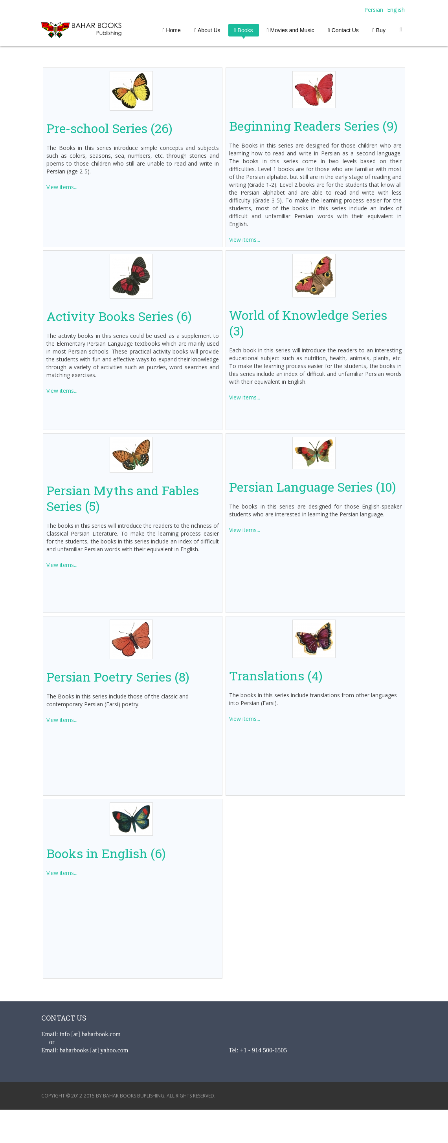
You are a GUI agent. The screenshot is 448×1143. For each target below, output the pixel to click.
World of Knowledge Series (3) (308, 322)
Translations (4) (276, 675)
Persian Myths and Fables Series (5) (122, 498)
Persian (373, 9)
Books (243, 30)
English (396, 9)
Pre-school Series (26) (109, 128)
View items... (61, 187)
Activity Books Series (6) (119, 316)
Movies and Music (290, 30)
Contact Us (343, 30)
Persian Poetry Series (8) (117, 676)
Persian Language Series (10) (312, 486)
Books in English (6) (106, 853)
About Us (207, 30)
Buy (379, 30)
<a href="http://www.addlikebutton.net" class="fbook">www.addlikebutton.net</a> (224, 1125)
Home (171, 30)
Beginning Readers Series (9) (313, 125)
